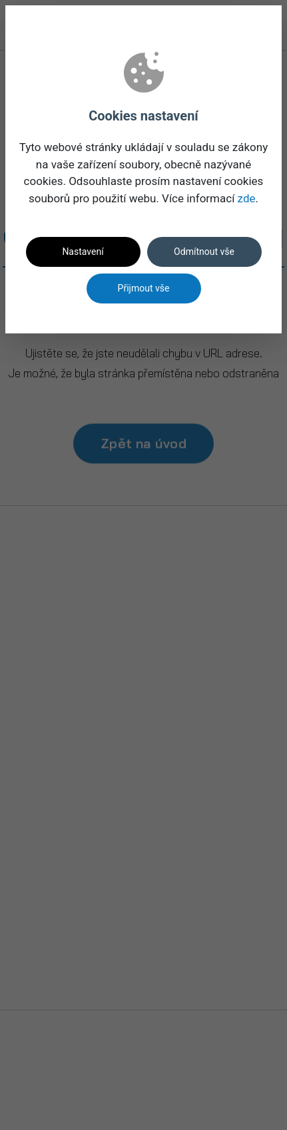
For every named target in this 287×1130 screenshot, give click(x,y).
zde (247, 198)
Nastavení (82, 251)
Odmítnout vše (204, 251)
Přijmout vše (144, 288)
